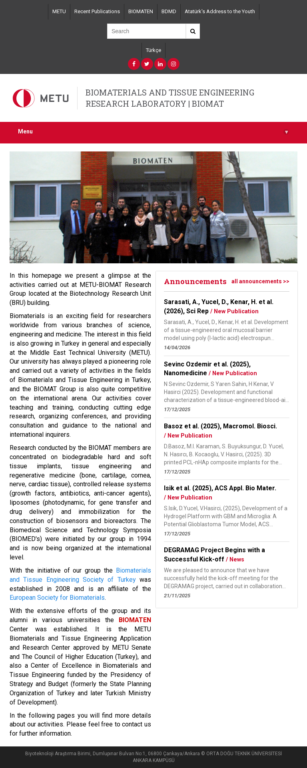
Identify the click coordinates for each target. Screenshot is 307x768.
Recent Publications (97, 11)
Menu (153, 131)
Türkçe (153, 50)
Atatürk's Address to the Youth (220, 11)
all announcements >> (260, 281)
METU (59, 11)
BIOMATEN (140, 11)
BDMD (168, 11)
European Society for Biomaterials (57, 597)
